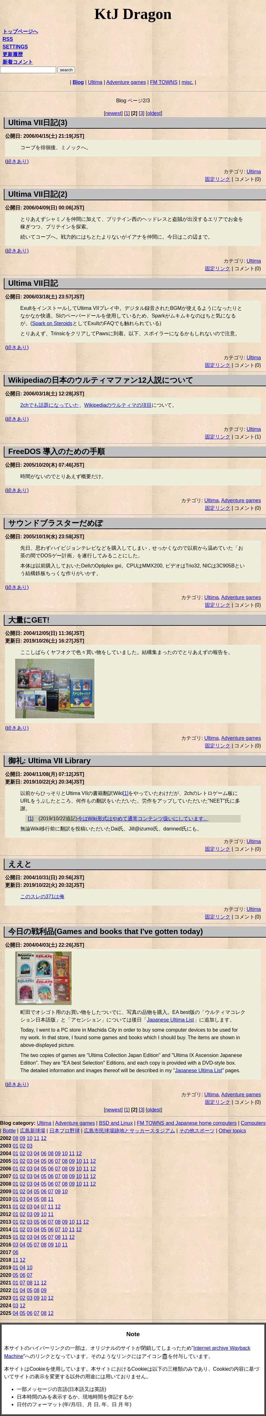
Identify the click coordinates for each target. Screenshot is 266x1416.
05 (44, 1161)
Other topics (232, 1130)
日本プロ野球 (64, 1130)
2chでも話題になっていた (49, 405)
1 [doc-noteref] (126, 793)
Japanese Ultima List (170, 1019)
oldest (154, 113)
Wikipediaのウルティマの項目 (118, 405)
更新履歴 (13, 54)
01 (15, 1146)
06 (44, 1153)
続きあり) (17, 161)
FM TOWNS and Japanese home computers (187, 1123)
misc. (187, 82)
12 (44, 1138)
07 (58, 1161)
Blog (78, 82)
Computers (253, 1123)
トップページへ (20, 31)
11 (37, 1138)
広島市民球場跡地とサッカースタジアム (129, 1130)
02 (22, 1146)
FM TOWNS (164, 82)
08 (15, 1138)
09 (22, 1138)
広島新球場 (32, 1130)
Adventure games (126, 82)
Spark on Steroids (52, 323)
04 (37, 1153)
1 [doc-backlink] (30, 818)
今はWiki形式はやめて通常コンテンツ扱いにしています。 (143, 818)
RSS (8, 39)
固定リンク (217, 179)
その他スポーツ (197, 1130)
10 (30, 1138)
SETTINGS (15, 46)
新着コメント (18, 62)
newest (113, 113)
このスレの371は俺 (42, 896)
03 (30, 1146)
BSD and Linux (116, 1123)
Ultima (95, 82)
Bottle (9, 1130)
